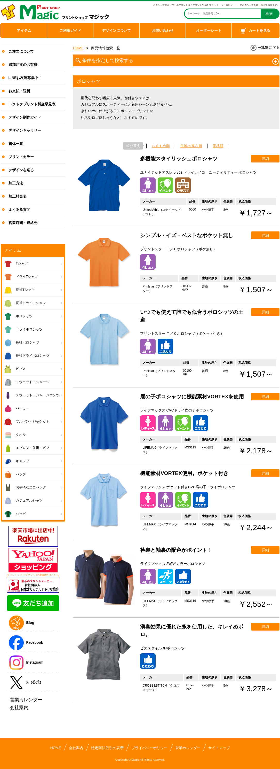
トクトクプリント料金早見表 (32, 104)
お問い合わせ (162, 30)
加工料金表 (18, 196)
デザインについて (116, 30)
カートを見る (255, 31)
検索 (269, 14)
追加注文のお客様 (23, 65)
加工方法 (16, 183)
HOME (78, 48)
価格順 (218, 146)
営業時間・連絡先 (23, 223)
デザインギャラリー (25, 130)
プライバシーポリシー (149, 748)
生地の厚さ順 (191, 146)
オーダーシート (208, 30)
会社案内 (76, 748)
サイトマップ (219, 748)
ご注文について (21, 51)
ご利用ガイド (70, 30)
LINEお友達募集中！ (25, 78)
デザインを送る (21, 170)
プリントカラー (21, 157)
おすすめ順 (161, 146)
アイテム (24, 30)
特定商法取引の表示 (107, 748)
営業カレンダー (188, 748)
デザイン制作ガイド (25, 117)
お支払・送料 (19, 91)
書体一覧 (16, 144)
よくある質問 (19, 209)
